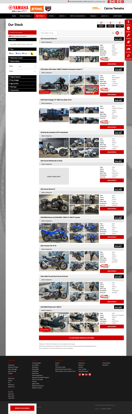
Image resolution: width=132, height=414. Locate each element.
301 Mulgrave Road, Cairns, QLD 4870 (81, 2)
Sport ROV (11, 396)
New (11, 53)
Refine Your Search (15, 32)
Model (11, 71)
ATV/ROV (10, 390)
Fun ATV (10, 392)
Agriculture (11, 387)
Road (9, 363)
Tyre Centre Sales (60, 367)
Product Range (26, 16)
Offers (52, 16)
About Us (105, 16)
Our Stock (40, 16)
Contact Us (81, 363)
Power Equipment (37, 375)
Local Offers (35, 365)
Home (14, 16)
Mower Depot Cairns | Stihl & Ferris (65, 371)
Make (11, 66)
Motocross (11, 378)
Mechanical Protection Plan (63, 369)
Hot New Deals (36, 363)
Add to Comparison (47, 42)
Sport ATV (11, 394)
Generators (35, 373)
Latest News (117, 16)
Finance (94, 16)
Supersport (11, 365)
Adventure (11, 385)
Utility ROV (11, 398)
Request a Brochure (38, 386)
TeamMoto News (83, 371)
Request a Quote (37, 388)
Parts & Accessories (78, 16)
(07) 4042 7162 (100, 2)
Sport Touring (12, 371)
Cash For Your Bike (37, 379)
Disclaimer (105, 365)
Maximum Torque (13, 367)
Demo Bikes (35, 369)
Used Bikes (35, 371)
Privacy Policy (106, 363)
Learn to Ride (82, 369)
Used (24, 53)
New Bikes (35, 367)
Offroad (10, 376)
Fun (9, 383)
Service (62, 16)
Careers (80, 367)
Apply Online (35, 384)
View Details (111, 64)
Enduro (10, 380)
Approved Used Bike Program (40, 377)
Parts (56, 365)
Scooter (10, 373)
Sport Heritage (12, 369)
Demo (18, 53)
